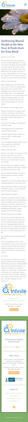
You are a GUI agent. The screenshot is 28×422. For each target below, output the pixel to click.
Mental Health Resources (14, 393)
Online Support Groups (14, 398)
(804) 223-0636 (14, 298)
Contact (14, 309)
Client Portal (14, 372)
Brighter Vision (18, 417)
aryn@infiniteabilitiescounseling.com (14, 300)
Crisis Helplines (14, 396)
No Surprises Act (14, 401)
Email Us (21, 347)
